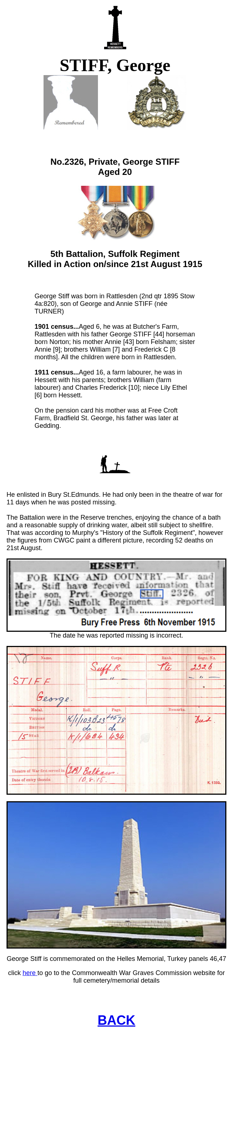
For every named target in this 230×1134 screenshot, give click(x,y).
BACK (116, 1020)
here (29, 973)
